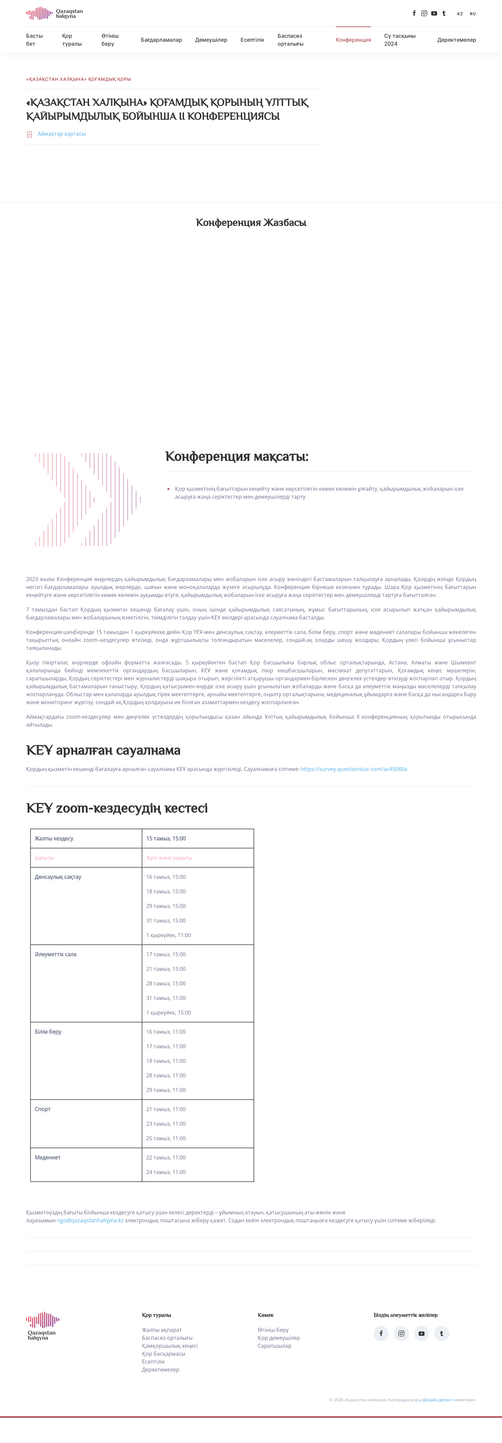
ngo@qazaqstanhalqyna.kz (90, 1220)
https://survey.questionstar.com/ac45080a (354, 769)
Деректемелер (456, 39)
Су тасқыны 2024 (400, 39)
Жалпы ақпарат (162, 1329)
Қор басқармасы (163, 1353)
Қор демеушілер (279, 1337)
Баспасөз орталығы (290, 39)
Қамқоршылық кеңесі (170, 1345)
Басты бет (34, 39)
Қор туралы (72, 39)
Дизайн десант (437, 1400)
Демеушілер (211, 39)
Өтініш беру (110, 39)
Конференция (353, 39)
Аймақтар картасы (62, 133)
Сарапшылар (275, 1345)
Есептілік (252, 39)
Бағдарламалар (161, 39)
